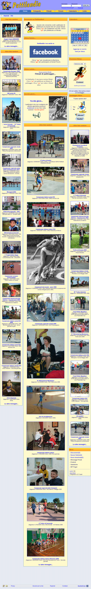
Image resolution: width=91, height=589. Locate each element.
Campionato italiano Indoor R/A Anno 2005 (45, 558)
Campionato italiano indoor (45, 452)
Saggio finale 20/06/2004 (11, 39)
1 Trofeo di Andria (45, 160)
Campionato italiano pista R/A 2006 (11, 321)
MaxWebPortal (82, 586)
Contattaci (65, 586)
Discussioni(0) (75, 453)
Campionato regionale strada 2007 (11, 147)
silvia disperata (11, 398)
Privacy (13, 586)
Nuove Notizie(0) (76, 455)
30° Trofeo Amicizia (80, 292)
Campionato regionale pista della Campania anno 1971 (11, 168)
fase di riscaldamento (45, 416)
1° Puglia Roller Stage (11, 255)
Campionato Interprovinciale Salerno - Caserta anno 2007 (11, 299)
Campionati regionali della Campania (45, 488)
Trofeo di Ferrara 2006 (80, 250)
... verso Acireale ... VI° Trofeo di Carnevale (11, 125)
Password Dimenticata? (67, 8)
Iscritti (71, 471)
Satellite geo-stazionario (80, 85)
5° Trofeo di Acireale (80, 195)
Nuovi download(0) (77, 457)
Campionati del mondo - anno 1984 (45, 287)
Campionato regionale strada (80, 174)
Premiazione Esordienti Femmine (80, 146)
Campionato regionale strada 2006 (45, 323)
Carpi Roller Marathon (80, 311)
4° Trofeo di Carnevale (46, 523)
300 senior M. (11, 93)
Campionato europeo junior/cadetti (11, 276)
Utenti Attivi (73, 473)
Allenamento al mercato (11, 232)
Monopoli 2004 (11, 192)
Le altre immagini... (11, 46)
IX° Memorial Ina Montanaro (45, 380)
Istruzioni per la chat (38, 586)
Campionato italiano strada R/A (11, 365)
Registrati (52, 586)
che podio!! (79, 416)
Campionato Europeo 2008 (11, 71)
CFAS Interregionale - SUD (11, 211)
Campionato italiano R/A (79, 398)
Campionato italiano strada (79, 271)
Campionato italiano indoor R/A (45, 229)
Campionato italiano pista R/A (11, 344)
